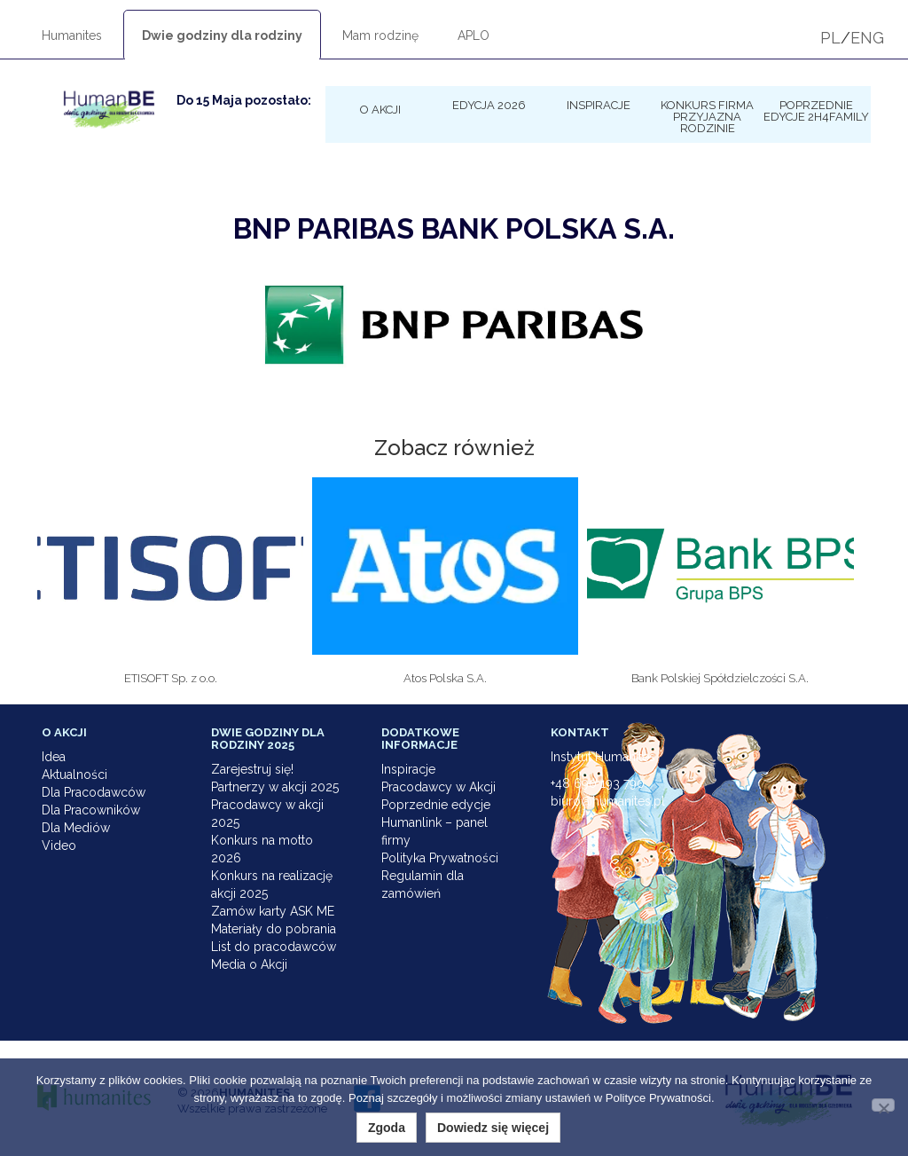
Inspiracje (598, 104)
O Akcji (380, 109)
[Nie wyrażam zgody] (883, 1105)
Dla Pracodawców (93, 792)
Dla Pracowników (91, 810)
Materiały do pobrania (273, 929)
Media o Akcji (249, 964)
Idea (54, 757)
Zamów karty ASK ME (272, 911)
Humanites (72, 35)
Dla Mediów (76, 828)
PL (830, 37)
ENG (867, 37)
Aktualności (74, 774)
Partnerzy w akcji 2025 (275, 787)
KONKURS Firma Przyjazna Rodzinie (707, 116)
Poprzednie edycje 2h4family (816, 110)
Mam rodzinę (380, 35)
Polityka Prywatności (439, 858)
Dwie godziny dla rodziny (222, 35)
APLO (473, 35)
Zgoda (386, 1128)
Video (59, 845)
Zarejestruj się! (252, 769)
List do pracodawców (273, 947)
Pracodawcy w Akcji (438, 787)
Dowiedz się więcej (493, 1128)
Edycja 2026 (489, 104)
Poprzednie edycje (435, 805)
